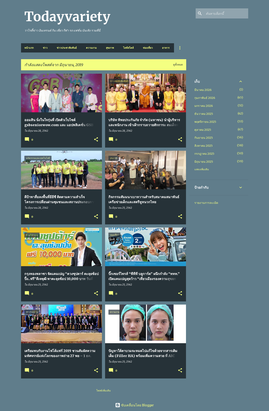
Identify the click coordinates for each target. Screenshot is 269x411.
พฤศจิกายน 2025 (205, 122)
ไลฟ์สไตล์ (128, 47)
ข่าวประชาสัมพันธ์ (67, 47)
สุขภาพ (110, 47)
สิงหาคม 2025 (203, 146)
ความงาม (91, 47)
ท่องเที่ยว (148, 47)
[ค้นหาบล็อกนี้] (226, 13)
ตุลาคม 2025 (202, 130)
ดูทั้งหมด (178, 64)
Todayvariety (67, 16)
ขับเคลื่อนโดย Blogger (134, 405)
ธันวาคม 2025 (203, 114)
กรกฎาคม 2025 (204, 154)
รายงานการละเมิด (206, 203)
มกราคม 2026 (203, 106)
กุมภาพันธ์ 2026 (204, 98)
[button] (96, 140)
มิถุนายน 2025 (203, 162)
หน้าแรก (29, 47)
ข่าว (45, 47)
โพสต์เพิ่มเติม (103, 390)
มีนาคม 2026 (203, 90)
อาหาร (165, 47)
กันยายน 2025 (203, 138)
